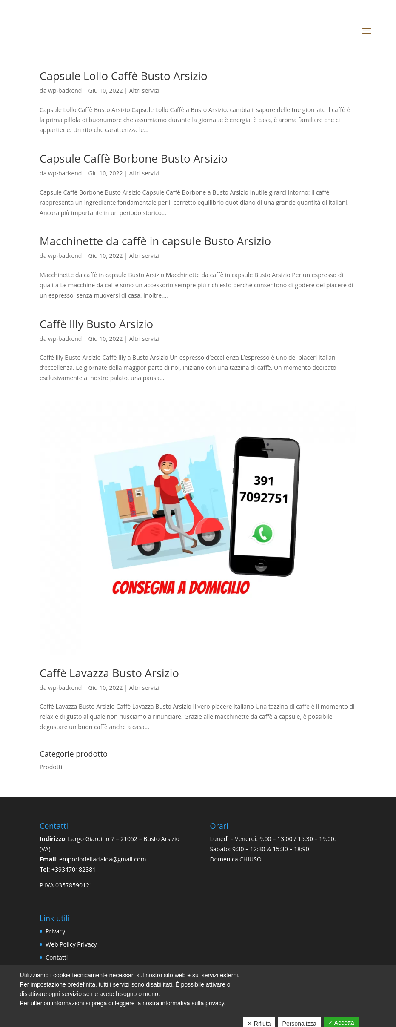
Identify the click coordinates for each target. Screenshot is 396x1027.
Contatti (57, 957)
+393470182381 (73, 869)
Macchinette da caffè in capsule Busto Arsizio (155, 241)
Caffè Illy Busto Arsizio (96, 324)
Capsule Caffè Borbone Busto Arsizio (134, 158)
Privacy (55, 931)
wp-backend (65, 90)
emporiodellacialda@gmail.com (102, 859)
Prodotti (51, 767)
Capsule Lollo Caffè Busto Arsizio (124, 75)
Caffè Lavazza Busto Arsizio (109, 673)
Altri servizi (144, 90)
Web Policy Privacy (71, 944)
